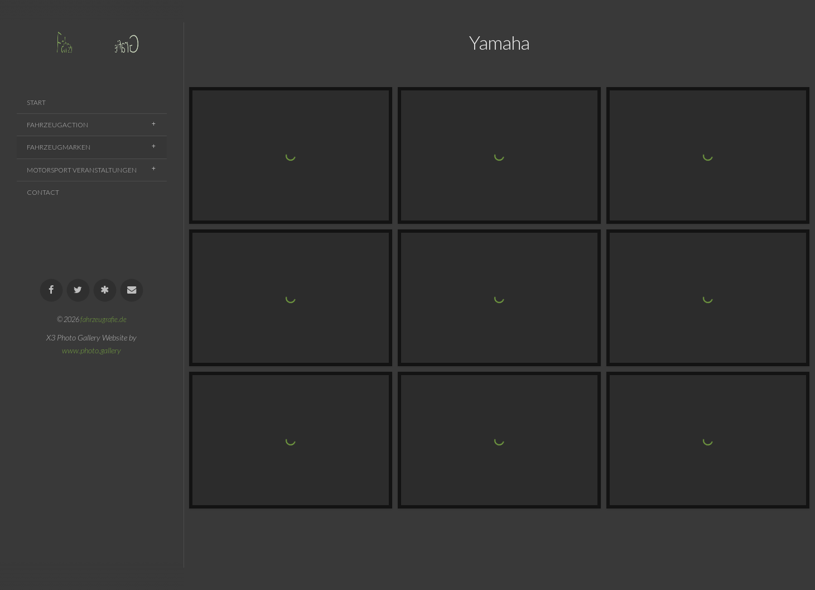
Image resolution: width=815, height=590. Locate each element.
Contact (43, 192)
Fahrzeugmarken (58, 147)
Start (36, 102)
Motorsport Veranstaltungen (82, 170)
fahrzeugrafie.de (103, 319)
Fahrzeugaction (57, 125)
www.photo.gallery (91, 350)
